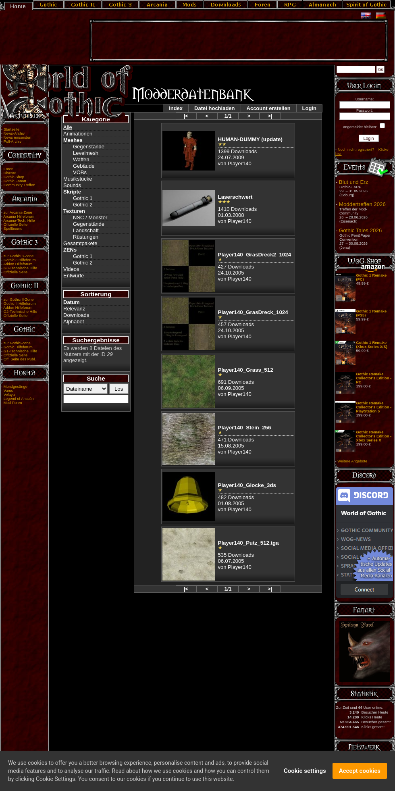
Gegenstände (88, 147)
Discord (10, 173)
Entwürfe (73, 276)
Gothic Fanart (15, 181)
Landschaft (86, 230)
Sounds (72, 185)
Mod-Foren (13, 403)
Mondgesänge (15, 387)
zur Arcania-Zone (18, 212)
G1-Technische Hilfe (20, 351)
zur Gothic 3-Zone (19, 256)
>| (270, 116)
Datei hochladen (214, 108)
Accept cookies (359, 772)
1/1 (227, 116)
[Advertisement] (238, 41)
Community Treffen (19, 185)
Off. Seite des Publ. (20, 359)
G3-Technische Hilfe (20, 268)
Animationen (77, 134)
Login (309, 108)
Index (176, 108)
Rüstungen (85, 237)
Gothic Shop (14, 177)
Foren (8, 169)
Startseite (11, 129)
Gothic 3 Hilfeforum (20, 260)
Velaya (9, 395)
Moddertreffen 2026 (362, 204)
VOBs (80, 172)
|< (186, 116)
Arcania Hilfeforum (18, 216)
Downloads (76, 315)
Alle (67, 127)
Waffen (81, 159)
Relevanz (74, 309)
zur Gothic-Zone (17, 343)
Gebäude (84, 166)
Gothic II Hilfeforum (20, 304)
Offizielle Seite (15, 225)
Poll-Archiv (13, 141)
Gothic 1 (82, 198)
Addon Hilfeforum (17, 264)
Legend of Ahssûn (19, 399)
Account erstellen (269, 108)
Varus (8, 391)
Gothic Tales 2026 (360, 230)
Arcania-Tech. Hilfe (19, 221)
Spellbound (13, 229)
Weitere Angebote (352, 461)
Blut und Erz (353, 182)
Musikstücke (77, 179)
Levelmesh (85, 153)
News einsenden (17, 137)
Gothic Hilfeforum (18, 347)
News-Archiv (14, 133)
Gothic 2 (82, 205)
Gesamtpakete (80, 243)
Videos (71, 269)
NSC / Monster (90, 217)
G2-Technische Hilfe (20, 312)
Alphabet (73, 321)
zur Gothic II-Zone (19, 300)
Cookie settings (305, 772)
